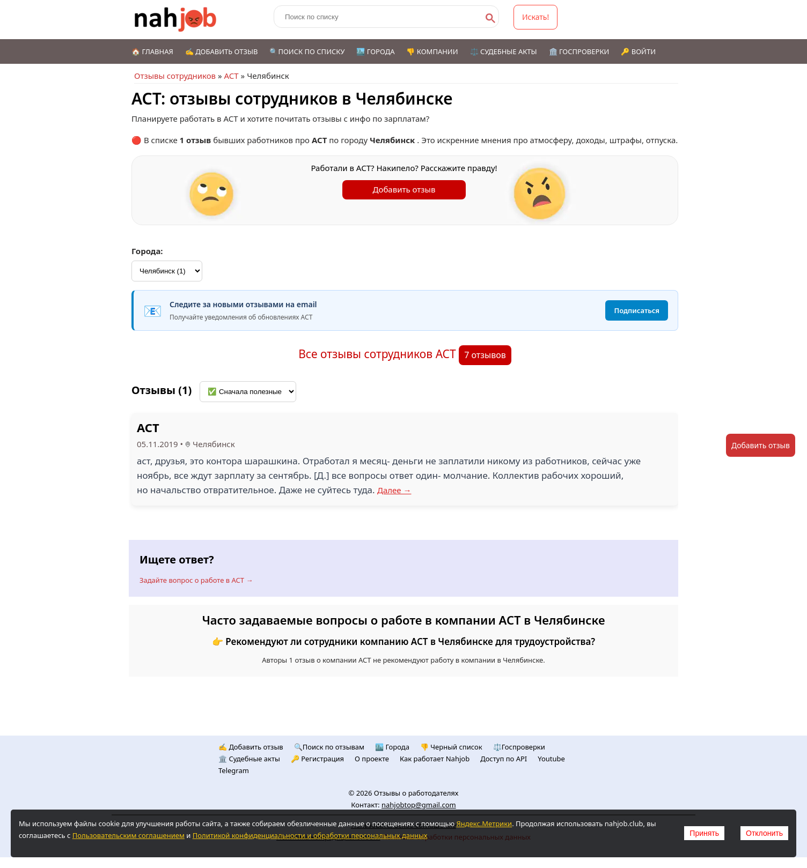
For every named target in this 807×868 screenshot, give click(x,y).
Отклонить (764, 833)
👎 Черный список (451, 747)
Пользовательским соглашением (128, 835)
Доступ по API (503, 758)
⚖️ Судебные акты (503, 51)
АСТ (231, 75)
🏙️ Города (375, 51)
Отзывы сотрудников (175, 75)
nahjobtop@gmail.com (419, 805)
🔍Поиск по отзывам (329, 747)
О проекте (372, 758)
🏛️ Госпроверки (579, 51)
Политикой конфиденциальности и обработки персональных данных (310, 835)
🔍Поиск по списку (306, 51)
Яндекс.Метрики (484, 823)
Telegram (233, 770)
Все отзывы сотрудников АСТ (378, 353)
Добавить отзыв (404, 189)
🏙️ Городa (392, 747)
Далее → (394, 490)
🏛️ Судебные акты (249, 758)
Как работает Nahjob (434, 758)
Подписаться (636, 310)
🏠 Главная (152, 51)
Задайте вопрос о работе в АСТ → (196, 580)
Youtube (551, 758)
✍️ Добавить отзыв (221, 51)
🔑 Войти (638, 51)
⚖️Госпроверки (519, 747)
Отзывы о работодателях (416, 793)
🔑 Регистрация (317, 758)
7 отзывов (485, 355)
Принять (704, 833)
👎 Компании (432, 51)
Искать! (535, 17)
